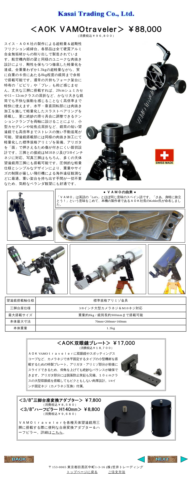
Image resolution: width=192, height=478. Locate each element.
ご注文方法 (116, 472)
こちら (57, 432)
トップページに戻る (82, 472)
